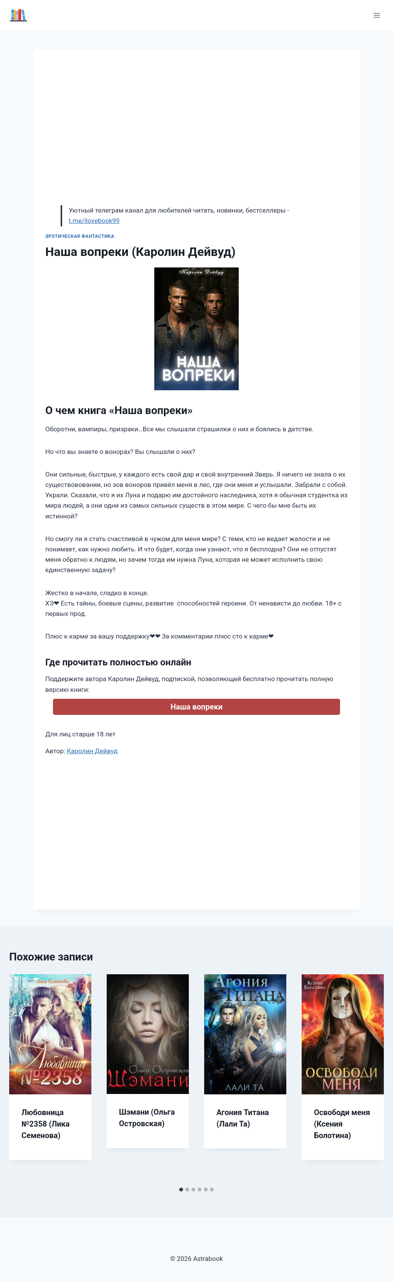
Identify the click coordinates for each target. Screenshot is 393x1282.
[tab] (181, 1189)
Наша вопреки (196, 706)
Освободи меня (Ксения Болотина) (342, 1124)
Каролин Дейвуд (92, 751)
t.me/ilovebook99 (94, 220)
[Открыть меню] (377, 15)
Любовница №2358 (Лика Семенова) (45, 1124)
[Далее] (370, 1078)
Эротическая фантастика (79, 236)
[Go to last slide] (23, 1078)
